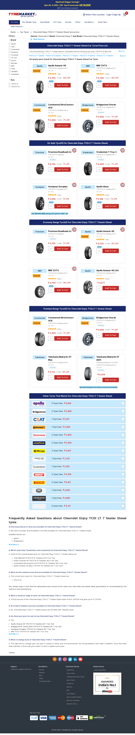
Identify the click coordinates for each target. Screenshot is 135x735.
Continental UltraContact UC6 (61, 106)
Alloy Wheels (45, 22)
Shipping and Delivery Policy (75, 676)
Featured (42, 672)
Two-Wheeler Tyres (29, 22)
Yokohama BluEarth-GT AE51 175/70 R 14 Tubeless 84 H (107, 364)
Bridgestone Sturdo (106, 104)
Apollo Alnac (102, 186)
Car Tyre (51, 70)
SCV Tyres (57, 22)
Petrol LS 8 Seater (53, 56)
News (40, 675)
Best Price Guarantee (73, 700)
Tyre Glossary (71, 693)
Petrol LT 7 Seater (70, 56)
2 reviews (107, 74)
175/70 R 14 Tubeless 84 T (58, 68)
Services (68, 22)
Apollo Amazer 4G (57, 65)
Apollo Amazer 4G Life (107, 270)
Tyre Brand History (45, 681)
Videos (41, 678)
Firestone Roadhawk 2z (59, 152)
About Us (69, 687)
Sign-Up (117, 15)
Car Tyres (14, 22)
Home (13, 32)
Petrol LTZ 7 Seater (105, 56)
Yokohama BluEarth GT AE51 (107, 358)
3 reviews (107, 195)
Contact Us (70, 683)
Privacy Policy (71, 673)
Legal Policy (70, 670)
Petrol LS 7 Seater (36, 56)
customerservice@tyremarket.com (21, 669)
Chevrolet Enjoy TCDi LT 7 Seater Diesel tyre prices (56, 32)
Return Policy (71, 680)
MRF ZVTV (101, 65)
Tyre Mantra (89, 22)
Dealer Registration (100, 670)
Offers (77, 22)
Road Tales (103, 22)
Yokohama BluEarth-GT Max (60, 358)
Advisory (41, 669)
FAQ (68, 690)
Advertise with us (72, 704)
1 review (59, 74)
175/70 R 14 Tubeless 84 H (58, 110)
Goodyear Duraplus (58, 186)
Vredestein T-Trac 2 (106, 152)
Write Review (101, 112)
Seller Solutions (17, 26)
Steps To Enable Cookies (74, 697)
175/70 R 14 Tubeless (56, 155)
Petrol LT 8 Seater (87, 56)
